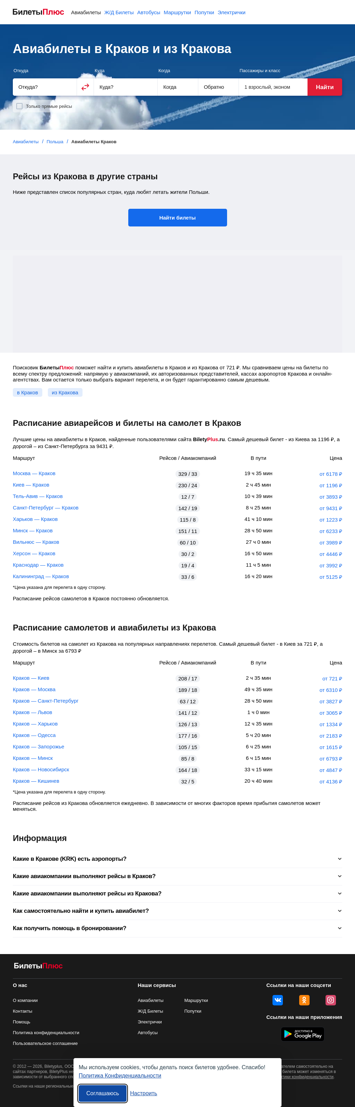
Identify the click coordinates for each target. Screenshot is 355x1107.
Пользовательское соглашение (45, 1043)
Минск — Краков (33, 530)
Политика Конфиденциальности (120, 1076)
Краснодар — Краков (38, 565)
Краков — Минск (33, 758)
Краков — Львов (32, 712)
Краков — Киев (31, 678)
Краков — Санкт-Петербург (45, 701)
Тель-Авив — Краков (38, 496)
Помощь (21, 1021)
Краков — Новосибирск (41, 769)
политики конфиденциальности (303, 1076)
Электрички (231, 12)
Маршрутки (177, 12)
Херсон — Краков (34, 553)
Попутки (204, 12)
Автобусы (149, 12)
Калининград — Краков (41, 576)
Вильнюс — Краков (36, 542)
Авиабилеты (86, 12)
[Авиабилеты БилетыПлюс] (38, 967)
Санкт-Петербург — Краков (45, 507)
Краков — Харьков (35, 724)
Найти (325, 87)
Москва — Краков (34, 473)
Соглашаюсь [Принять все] (102, 1093)
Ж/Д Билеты (119, 12)
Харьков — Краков (35, 519)
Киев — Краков (31, 485)
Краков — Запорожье (38, 746)
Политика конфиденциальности (46, 1032)
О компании (25, 1000)
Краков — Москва (34, 689)
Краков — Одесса (34, 735)
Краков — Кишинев (36, 781)
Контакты (22, 1011)
